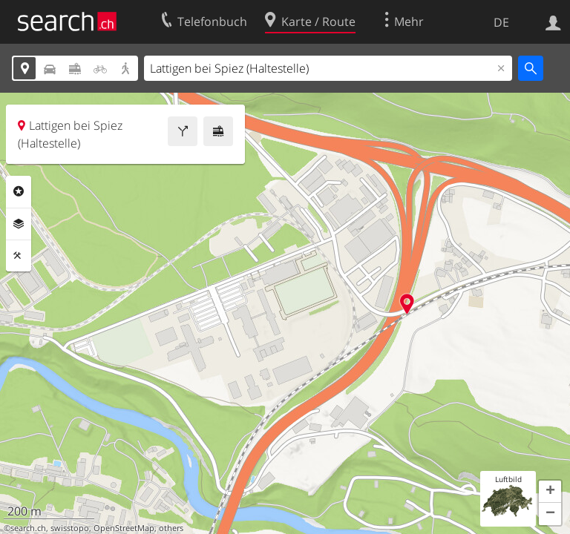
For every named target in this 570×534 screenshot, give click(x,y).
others (171, 528)
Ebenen (18, 224)
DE (501, 22)
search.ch (28, 528)
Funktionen (18, 255)
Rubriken (18, 191)
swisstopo (69, 528)
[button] (550, 492)
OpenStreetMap (124, 528)
